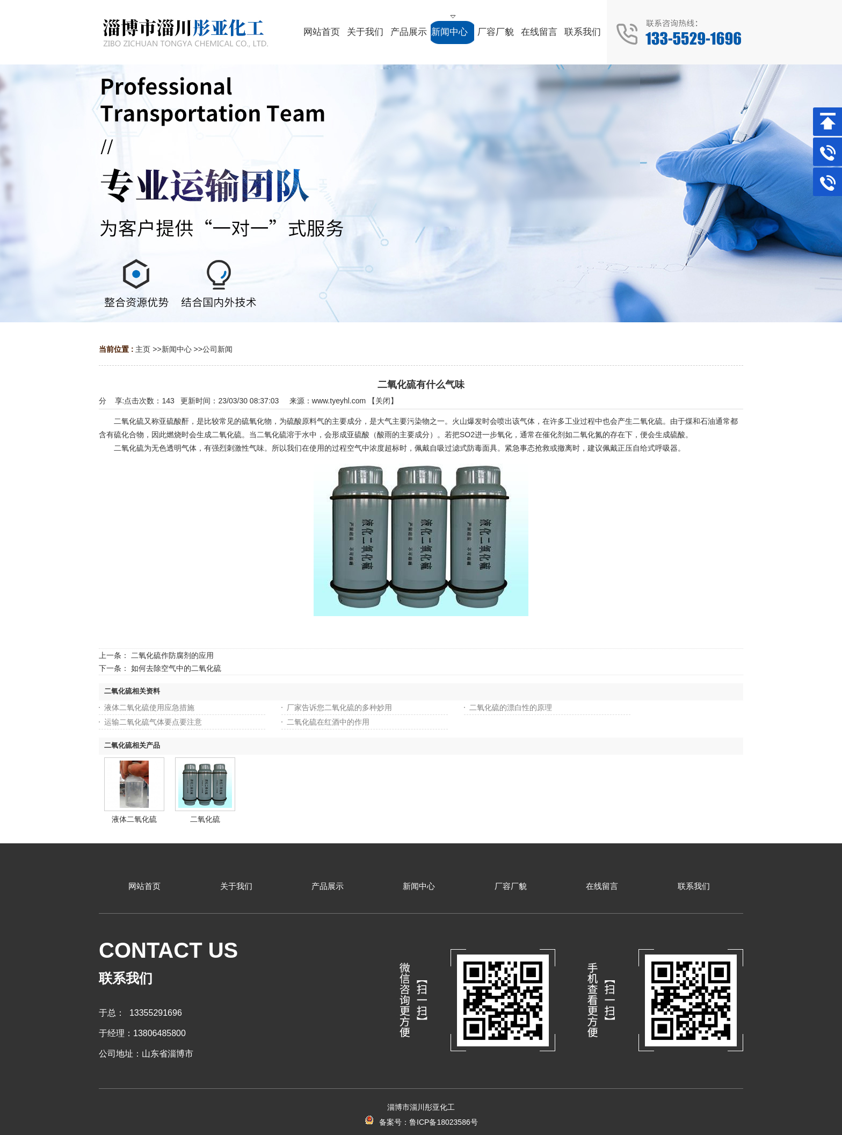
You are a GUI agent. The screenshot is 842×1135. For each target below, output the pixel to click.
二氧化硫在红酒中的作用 (328, 722)
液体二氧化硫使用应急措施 (149, 707)
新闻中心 (177, 349)
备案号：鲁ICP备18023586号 (420, 1122)
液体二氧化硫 (134, 819)
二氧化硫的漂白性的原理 (510, 707)
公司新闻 (217, 349)
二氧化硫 (205, 819)
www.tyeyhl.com (339, 400)
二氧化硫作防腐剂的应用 (172, 655)
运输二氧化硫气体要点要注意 (153, 722)
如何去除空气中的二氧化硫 (176, 668)
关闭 (382, 400)
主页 (142, 349)
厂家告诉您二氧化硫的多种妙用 (339, 707)
